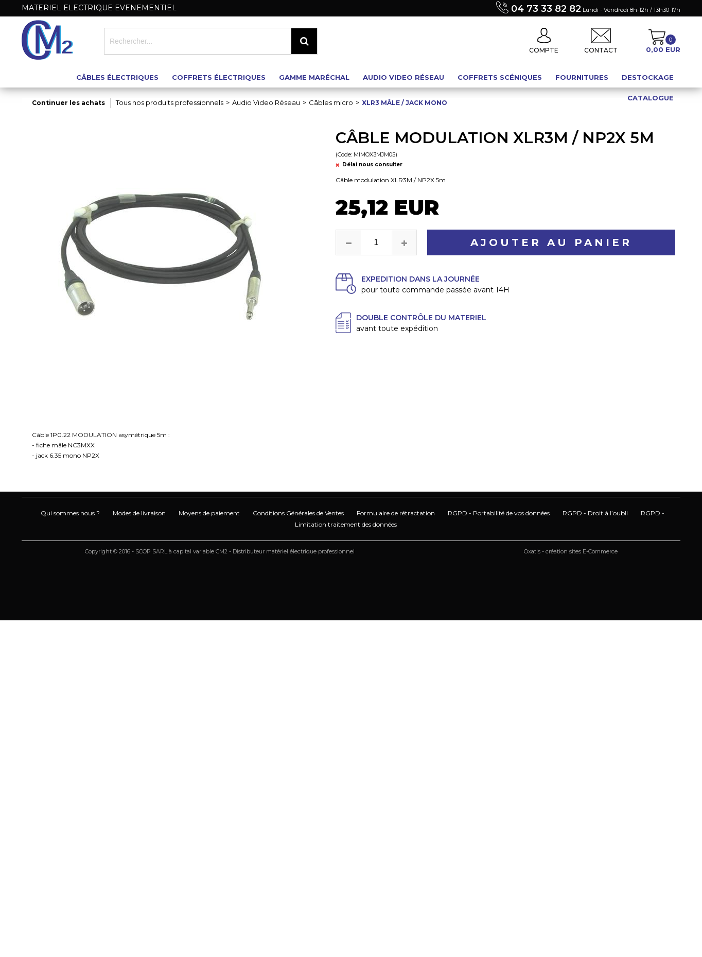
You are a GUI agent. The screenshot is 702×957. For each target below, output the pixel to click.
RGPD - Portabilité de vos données (499, 513)
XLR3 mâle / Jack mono (404, 103)
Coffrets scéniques (500, 77)
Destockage (648, 77)
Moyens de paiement (209, 513)
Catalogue (650, 98)
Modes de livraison (139, 513)
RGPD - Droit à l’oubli (595, 513)
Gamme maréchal (314, 77)
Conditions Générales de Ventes (298, 513)
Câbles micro (331, 102)
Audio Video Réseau (403, 77)
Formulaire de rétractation (396, 513)
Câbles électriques (117, 77)
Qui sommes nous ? (70, 513)
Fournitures (581, 77)
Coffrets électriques (219, 77)
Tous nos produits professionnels (169, 102)
